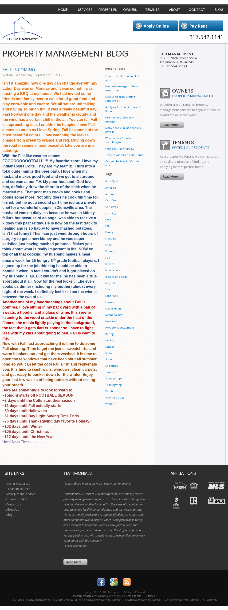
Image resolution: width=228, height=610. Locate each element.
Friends (110, 251)
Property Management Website (89, 596)
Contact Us (13, 504)
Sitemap (150, 596)
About (174, 9)
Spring (109, 359)
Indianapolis (112, 270)
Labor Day (111, 295)
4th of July (111, 181)
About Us (12, 510)
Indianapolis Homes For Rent (67, 599)
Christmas (111, 206)
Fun (107, 257)
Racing (109, 334)
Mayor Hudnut (114, 308)
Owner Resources (18, 484)
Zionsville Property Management (182, 599)
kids (107, 289)
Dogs (108, 219)
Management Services (20, 494)
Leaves (109, 302)
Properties (107, 9)
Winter (109, 404)
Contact (197, 9)
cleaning (110, 213)
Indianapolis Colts (116, 276)
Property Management (119, 327)
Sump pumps (113, 378)
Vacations (111, 391)
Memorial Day (114, 315)
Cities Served (210, 599)
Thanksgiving (113, 384)
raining (109, 340)
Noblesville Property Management (104, 599)
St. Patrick (111, 365)
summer (110, 372)
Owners (130, 9)
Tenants (152, 9)
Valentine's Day (114, 397)
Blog (9, 515)
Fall (107, 226)
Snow (108, 353)
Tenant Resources (18, 489)
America (110, 187)
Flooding (110, 238)
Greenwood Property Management (143, 599)
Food (108, 245)
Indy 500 (110, 283)
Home (63, 9)
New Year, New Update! (120, 148)
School (109, 346)
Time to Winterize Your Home (124, 155)
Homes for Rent (16, 499)
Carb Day (111, 200)
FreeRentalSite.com (130, 596)
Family (109, 232)
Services (85, 9)
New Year (111, 321)
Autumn (110, 194)
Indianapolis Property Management (30, 599)
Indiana (109, 264)
